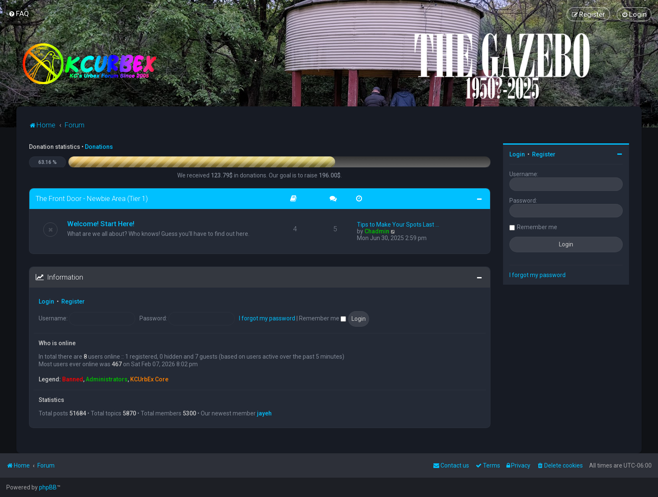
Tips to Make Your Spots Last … (398, 224)
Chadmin (376, 231)
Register (73, 301)
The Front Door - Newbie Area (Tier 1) (92, 198)
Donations (99, 146)
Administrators (107, 379)
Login (46, 301)
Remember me (322, 318)
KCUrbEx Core (149, 379)
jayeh (264, 413)
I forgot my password (267, 318)
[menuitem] (18, 13)
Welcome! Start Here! (100, 223)
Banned (72, 379)
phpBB (48, 487)
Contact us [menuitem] (451, 465)
